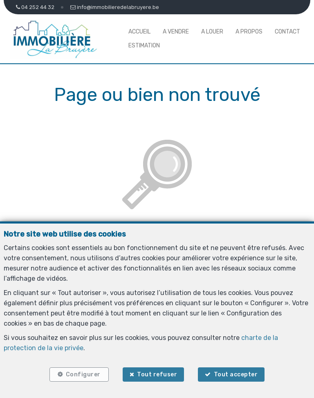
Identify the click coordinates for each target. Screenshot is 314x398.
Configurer (83, 374)
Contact (287, 31)
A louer (212, 31)
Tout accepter (236, 374)
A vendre (176, 31)
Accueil (139, 31)
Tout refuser (157, 374)
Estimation (144, 45)
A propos (249, 31)
